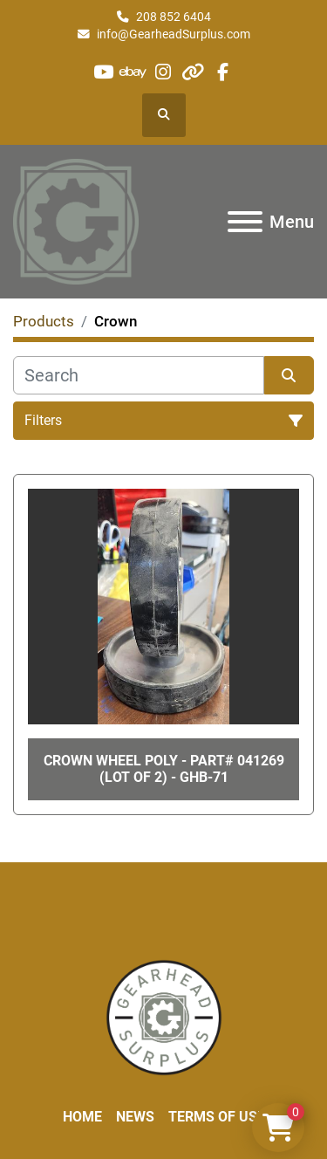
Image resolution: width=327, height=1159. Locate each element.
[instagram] (162, 72)
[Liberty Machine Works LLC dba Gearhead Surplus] (164, 1016)
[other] (193, 72)
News (135, 1116)
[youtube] (103, 72)
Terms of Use (216, 1116)
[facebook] (222, 72)
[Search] (138, 375)
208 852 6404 (173, 17)
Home (82, 1116)
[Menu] (245, 221)
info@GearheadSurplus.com (173, 34)
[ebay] (133, 72)
